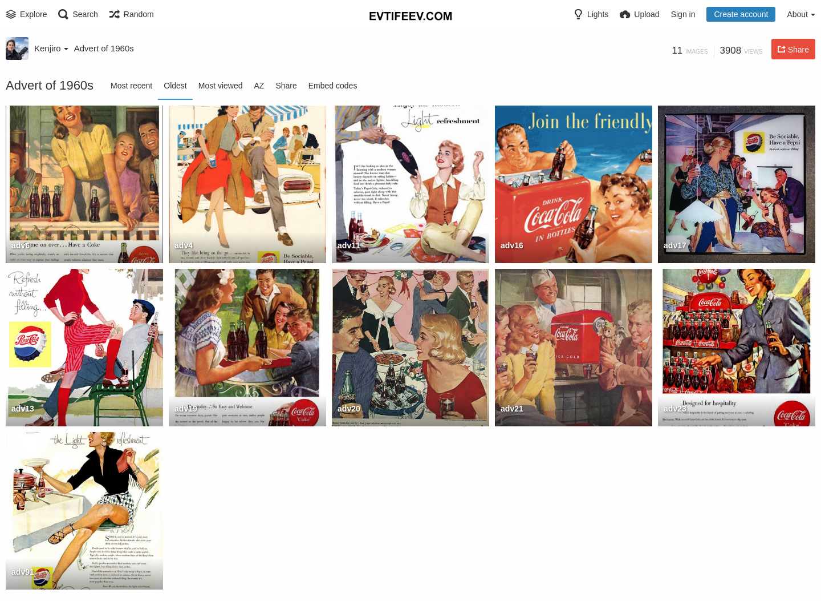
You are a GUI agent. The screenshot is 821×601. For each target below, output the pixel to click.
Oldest (175, 85)
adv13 (22, 408)
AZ (259, 85)
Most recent (131, 85)
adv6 (20, 245)
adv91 (22, 571)
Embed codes (332, 85)
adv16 (512, 245)
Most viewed (220, 85)
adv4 (183, 245)
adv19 (185, 408)
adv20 (349, 408)
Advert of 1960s (104, 48)
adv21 (512, 408)
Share (285, 85)
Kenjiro (51, 48)
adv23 (675, 408)
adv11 (349, 245)
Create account (741, 14)
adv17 (675, 245)
